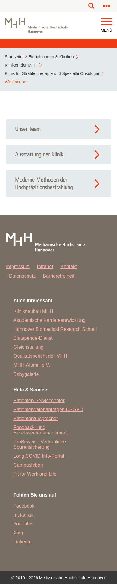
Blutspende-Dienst (33, 338)
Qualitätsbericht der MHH (40, 356)
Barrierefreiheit (58, 276)
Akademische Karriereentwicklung (49, 320)
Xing (18, 532)
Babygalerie (26, 374)
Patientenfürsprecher (35, 418)
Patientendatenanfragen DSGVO (48, 409)
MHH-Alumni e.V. (31, 365)
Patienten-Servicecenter (39, 400)
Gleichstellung (28, 347)
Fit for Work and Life (35, 474)
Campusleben (28, 465)
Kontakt (68, 266)
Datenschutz (22, 276)
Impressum (18, 266)
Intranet (45, 266)
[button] (106, 22)
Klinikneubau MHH (33, 311)
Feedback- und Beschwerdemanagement (40, 430)
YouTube (22, 523)
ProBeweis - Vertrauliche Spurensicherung (39, 444)
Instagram (24, 514)
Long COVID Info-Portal (38, 456)
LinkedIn (22, 541)
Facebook (23, 505)
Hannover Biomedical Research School (55, 329)
